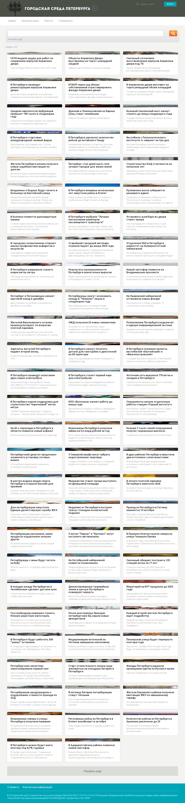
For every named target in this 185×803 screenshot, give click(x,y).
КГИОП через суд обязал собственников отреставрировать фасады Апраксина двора (90, 87)
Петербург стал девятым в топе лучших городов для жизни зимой (90, 165)
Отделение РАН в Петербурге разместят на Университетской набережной (146, 246)
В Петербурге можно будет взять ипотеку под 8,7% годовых (32, 746)
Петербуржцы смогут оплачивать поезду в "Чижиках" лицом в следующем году (89, 299)
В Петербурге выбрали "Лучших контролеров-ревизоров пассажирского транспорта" (88, 219)
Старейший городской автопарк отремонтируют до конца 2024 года (91, 244)
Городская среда (30, 21)
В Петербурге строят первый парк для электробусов (90, 376)
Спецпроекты (66, 21)
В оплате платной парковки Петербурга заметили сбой (143, 482)
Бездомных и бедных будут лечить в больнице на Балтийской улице (34, 191)
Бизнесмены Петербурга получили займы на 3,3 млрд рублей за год (90, 429)
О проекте (13, 787)
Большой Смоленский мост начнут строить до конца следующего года (149, 112)
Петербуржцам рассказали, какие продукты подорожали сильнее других (32, 536)
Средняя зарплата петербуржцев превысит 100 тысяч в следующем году (32, 114)
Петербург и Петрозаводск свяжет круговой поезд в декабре (33, 297)
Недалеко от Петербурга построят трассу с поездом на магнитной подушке (90, 510)
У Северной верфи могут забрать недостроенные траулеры (89, 456)
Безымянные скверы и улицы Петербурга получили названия (30, 720)
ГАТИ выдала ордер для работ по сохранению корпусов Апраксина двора (32, 61)
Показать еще (92, 771)
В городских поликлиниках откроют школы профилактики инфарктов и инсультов (33, 246)
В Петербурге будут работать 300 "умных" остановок (32, 641)
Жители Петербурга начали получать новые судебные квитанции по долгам (34, 166)
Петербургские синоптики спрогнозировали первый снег (30, 667)
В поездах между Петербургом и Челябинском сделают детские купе (34, 588)
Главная (12, 21)
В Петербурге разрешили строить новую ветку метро (32, 271)
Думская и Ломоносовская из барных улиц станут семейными (91, 112)
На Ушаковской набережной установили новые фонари (143, 297)
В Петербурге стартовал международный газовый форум (31, 139)
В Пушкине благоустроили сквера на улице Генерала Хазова (149, 535)
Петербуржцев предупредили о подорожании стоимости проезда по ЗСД (34, 695)
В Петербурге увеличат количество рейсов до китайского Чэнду (91, 139)
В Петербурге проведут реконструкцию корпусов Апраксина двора (33, 87)
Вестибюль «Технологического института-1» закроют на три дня (147, 139)
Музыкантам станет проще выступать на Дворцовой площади (92, 482)
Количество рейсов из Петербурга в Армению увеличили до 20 (149, 720)
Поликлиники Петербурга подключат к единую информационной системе (150, 324)
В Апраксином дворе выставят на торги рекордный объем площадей (148, 86)
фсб (20, 39)
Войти (170, 4)
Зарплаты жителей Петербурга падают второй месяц (30, 350)
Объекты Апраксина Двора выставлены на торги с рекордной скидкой (90, 61)
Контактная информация (37, 787)
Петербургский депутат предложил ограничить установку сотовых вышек (33, 457)
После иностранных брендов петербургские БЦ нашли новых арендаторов (88, 616)
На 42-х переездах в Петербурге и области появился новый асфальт (32, 429)
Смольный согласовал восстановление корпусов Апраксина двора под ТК (149, 61)
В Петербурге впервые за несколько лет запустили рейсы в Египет (91, 191)
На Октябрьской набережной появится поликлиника (86, 561)
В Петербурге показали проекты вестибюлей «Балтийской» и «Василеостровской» (146, 351)
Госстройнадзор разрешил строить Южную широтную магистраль (33, 614)
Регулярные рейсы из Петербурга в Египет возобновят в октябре (90, 720)
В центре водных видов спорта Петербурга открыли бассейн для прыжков (32, 484)
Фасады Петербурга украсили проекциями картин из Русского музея (150, 667)
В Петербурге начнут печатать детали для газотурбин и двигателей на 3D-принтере (92, 351)
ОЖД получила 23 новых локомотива (91, 322)
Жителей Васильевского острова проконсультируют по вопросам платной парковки (31, 325)
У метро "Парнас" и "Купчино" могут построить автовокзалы (91, 535)
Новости (48, 21)
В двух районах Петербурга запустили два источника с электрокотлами (150, 456)
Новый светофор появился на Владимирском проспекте (145, 271)
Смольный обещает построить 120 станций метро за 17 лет (148, 561)
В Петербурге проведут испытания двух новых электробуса (33, 376)
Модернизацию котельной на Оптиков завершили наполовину (89, 641)
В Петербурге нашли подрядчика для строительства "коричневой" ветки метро (34, 404)
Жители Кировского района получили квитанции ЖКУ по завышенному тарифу (150, 695)
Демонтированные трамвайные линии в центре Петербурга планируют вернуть (88, 589)
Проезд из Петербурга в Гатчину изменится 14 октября (146, 508)
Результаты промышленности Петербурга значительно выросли (90, 271)
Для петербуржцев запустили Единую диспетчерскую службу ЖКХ (34, 508)
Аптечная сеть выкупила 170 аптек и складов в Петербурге (149, 376)
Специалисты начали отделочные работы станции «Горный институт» (149, 403)
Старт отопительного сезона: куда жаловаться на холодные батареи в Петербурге (91, 668)
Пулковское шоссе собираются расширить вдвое (145, 191)
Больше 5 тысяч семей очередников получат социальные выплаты (149, 429)
